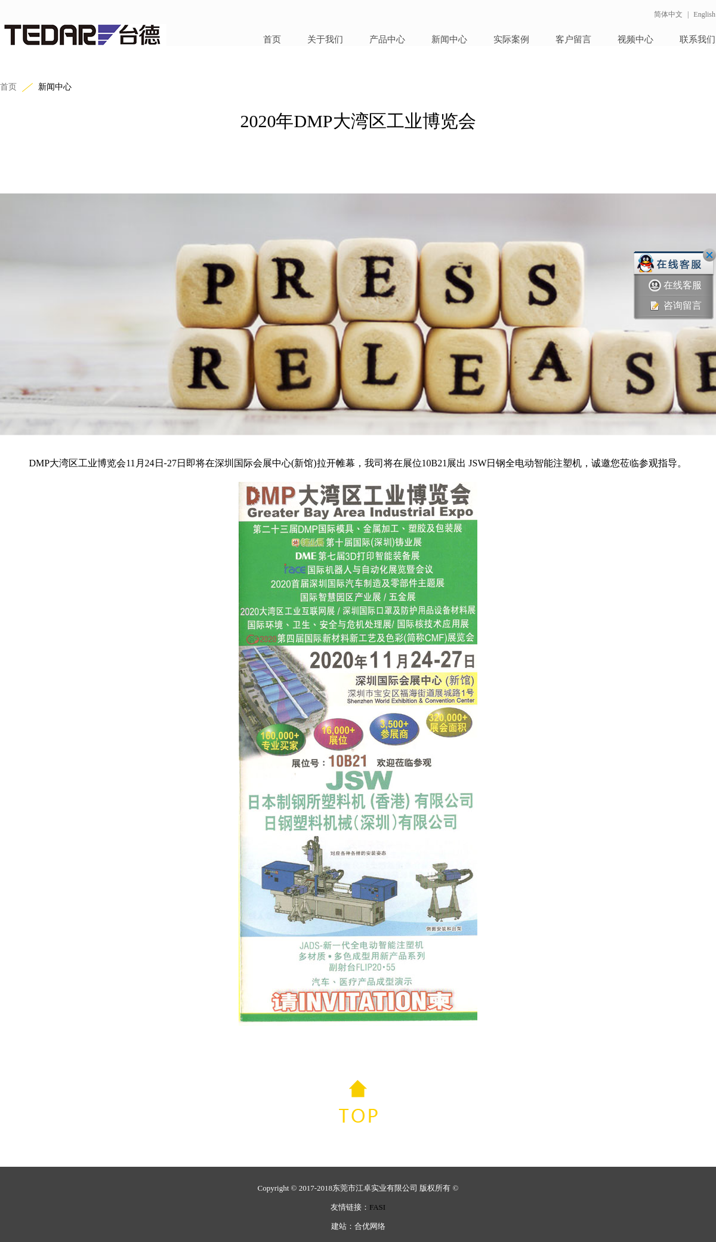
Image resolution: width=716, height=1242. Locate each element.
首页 (272, 39)
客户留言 (573, 39)
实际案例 (511, 39)
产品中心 (387, 39)
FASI (377, 1207)
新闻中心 (449, 39)
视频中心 (635, 39)
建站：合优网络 (358, 1226)
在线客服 (675, 285)
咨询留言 (675, 306)
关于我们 (325, 39)
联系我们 (697, 39)
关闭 (709, 255)
